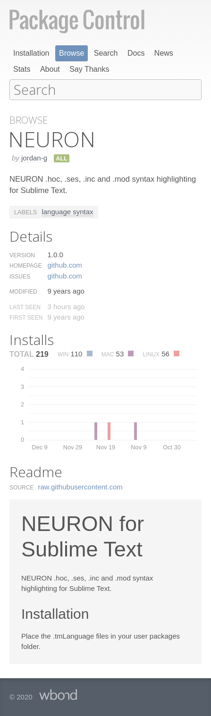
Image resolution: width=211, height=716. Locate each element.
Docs (135, 53)
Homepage (25, 265)
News (163, 53)
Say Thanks (89, 69)
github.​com (64, 265)
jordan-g (34, 157)
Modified (23, 291)
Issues (19, 276)
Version (22, 255)
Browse (71, 53)
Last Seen (25, 306)
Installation (31, 53)
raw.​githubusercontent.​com (80, 486)
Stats (21, 69)
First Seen (25, 317)
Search (106, 53)
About (50, 69)
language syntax (67, 211)
